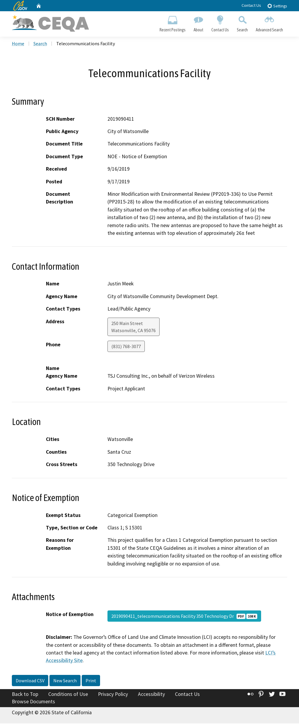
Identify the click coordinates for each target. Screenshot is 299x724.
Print (91, 681)
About (198, 22)
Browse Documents (33, 702)
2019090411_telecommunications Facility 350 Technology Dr (184, 617)
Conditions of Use (68, 694)
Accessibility (151, 694)
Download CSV (30, 681)
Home (18, 44)
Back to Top (25, 694)
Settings (277, 6)
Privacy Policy (113, 694)
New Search (65, 681)
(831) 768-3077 (126, 347)
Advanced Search (269, 22)
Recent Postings (172, 22)
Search (242, 22)
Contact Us (251, 5)
